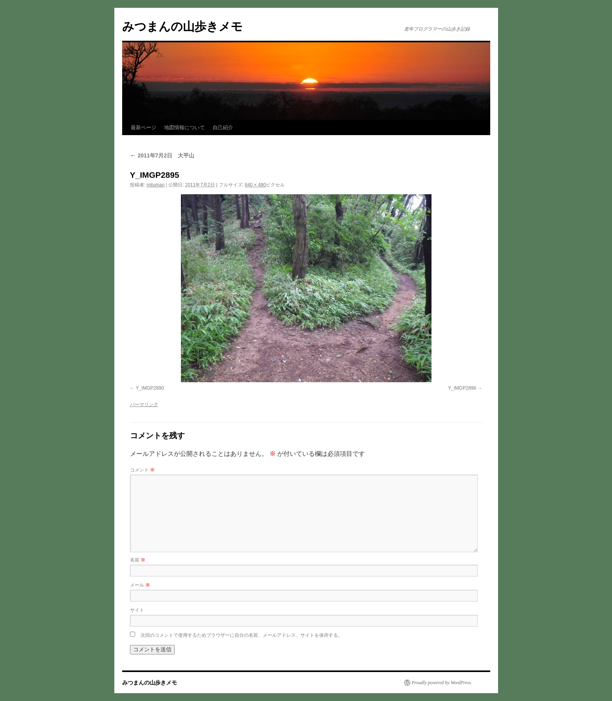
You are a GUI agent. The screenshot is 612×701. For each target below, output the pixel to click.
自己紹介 (223, 127)
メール (140, 585)
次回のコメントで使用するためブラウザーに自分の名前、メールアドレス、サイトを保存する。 (242, 635)
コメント (142, 470)
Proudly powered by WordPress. (442, 682)
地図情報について (184, 127)
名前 (137, 560)
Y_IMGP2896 (462, 388)
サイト (137, 610)
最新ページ (143, 127)
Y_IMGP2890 (150, 388)
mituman (155, 185)
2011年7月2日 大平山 (162, 155)
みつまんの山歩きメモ (182, 26)
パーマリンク (144, 404)
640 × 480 (255, 185)
